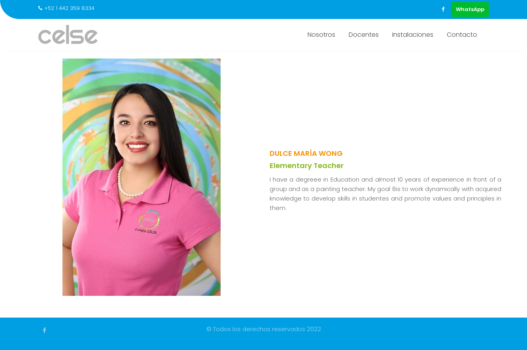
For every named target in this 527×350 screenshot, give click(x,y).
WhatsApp (470, 9)
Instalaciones (412, 34)
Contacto (462, 34)
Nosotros (321, 34)
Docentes (364, 34)
